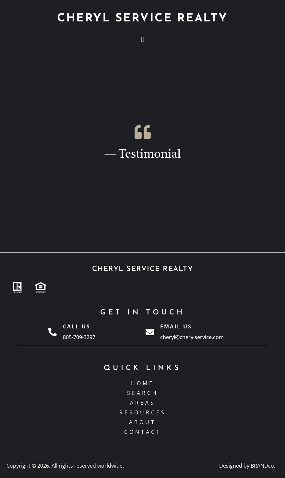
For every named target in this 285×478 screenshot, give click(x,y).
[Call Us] (52, 332)
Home (142, 383)
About (142, 422)
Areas (142, 402)
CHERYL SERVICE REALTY (142, 18)
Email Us (176, 326)
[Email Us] (150, 332)
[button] (142, 39)
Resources (142, 412)
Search (142, 393)
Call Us (76, 326)
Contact (142, 431)
